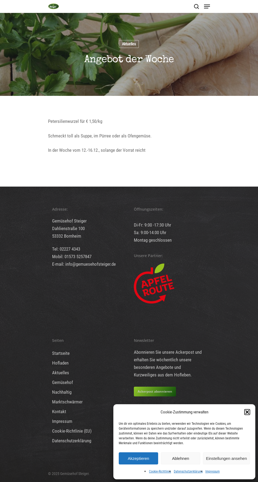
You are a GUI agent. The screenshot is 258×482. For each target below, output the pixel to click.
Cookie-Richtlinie (160, 471)
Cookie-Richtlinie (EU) (71, 431)
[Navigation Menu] (207, 6)
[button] (247, 412)
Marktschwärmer (67, 402)
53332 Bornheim (66, 236)
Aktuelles (129, 44)
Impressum (212, 471)
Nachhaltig (62, 392)
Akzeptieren (138, 458)
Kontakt (59, 411)
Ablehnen (180, 458)
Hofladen (60, 363)
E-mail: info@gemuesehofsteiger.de (84, 264)
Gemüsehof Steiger (69, 221)
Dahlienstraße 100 (68, 228)
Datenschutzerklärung (188, 471)
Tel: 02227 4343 (66, 249)
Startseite (61, 353)
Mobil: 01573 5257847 (71, 256)
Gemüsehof (62, 382)
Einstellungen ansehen (226, 458)
